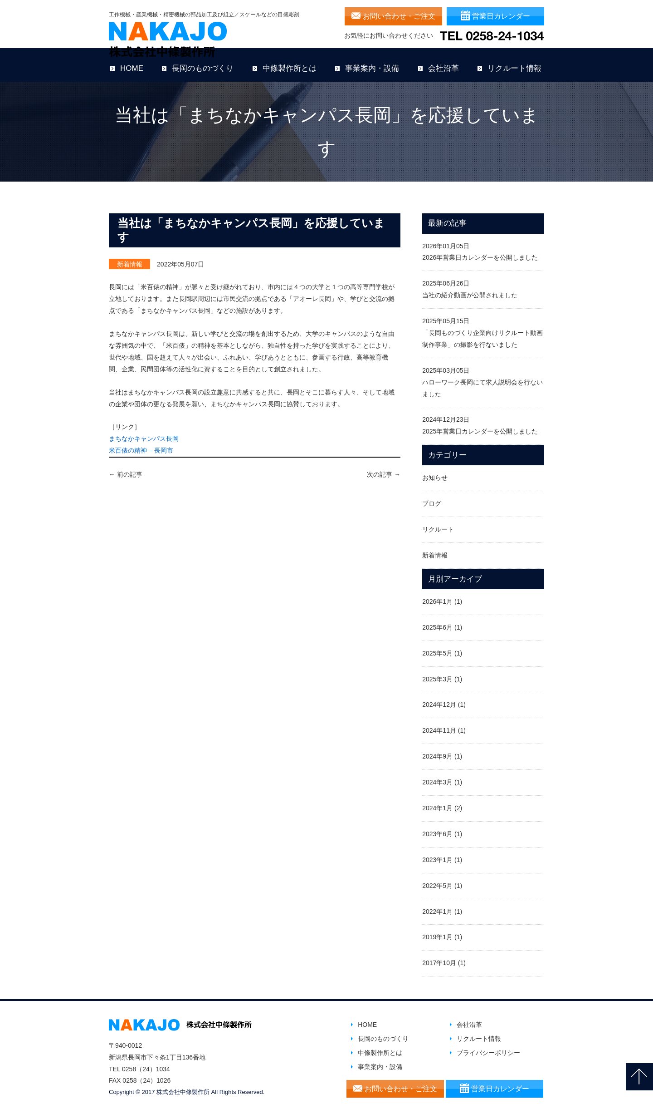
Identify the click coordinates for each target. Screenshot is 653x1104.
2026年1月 (437, 594)
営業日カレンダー (501, 16)
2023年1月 (437, 852)
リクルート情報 (514, 61)
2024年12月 (439, 697)
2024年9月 (437, 749)
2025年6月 (437, 620)
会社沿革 (443, 61)
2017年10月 (439, 955)
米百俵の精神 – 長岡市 (141, 443)
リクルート (438, 522)
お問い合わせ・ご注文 (399, 16)
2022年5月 (437, 878)
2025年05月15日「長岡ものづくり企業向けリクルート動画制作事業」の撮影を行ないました (482, 325)
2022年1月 (437, 903)
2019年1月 (437, 929)
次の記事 (383, 467)
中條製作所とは (290, 61)
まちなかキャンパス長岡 (144, 431)
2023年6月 (437, 826)
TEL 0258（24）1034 (139, 1061)
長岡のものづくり (203, 61)
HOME (131, 61)
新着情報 (129, 256)
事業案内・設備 (372, 61)
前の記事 (125, 467)
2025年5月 (437, 646)
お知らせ (435, 470)
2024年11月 (439, 723)
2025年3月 (437, 671)
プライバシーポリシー (488, 1045)
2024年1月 (437, 800)
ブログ (431, 496)
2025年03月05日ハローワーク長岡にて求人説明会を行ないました (482, 375)
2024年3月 (437, 775)
